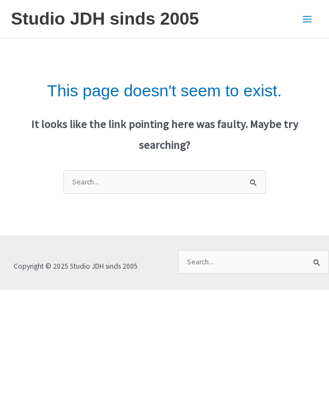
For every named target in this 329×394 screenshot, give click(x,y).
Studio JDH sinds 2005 (105, 18)
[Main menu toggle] (307, 19)
